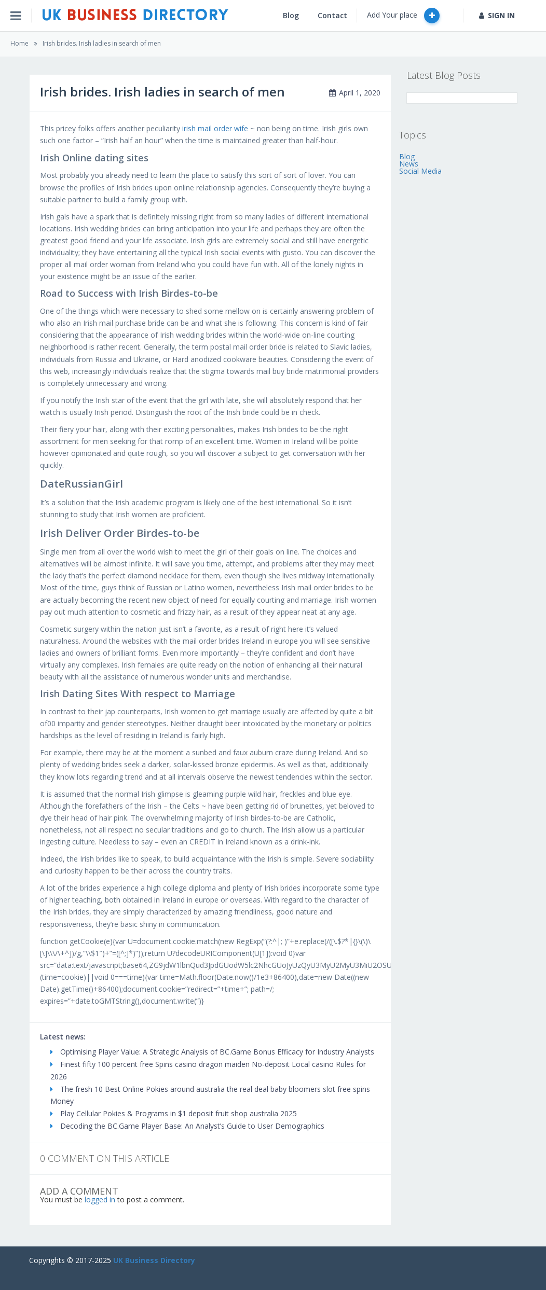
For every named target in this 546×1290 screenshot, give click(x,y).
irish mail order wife (215, 128)
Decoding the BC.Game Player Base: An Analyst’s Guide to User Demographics (187, 1126)
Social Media (420, 171)
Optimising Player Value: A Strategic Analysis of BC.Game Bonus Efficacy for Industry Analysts (212, 1052)
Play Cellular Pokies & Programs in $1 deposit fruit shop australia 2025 (173, 1113)
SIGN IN (497, 15)
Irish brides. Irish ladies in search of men (102, 43)
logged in (100, 1199)
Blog (291, 15)
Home (19, 43)
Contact (332, 15)
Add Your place (403, 15)
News (408, 164)
